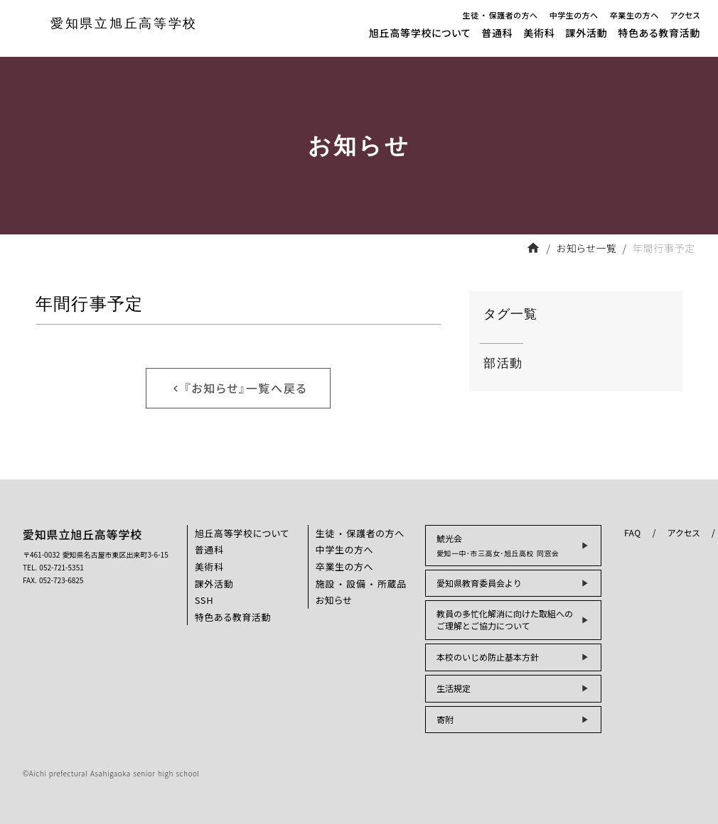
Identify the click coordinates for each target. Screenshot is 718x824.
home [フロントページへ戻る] (533, 248)
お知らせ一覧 (587, 248)
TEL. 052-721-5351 (53, 568)
